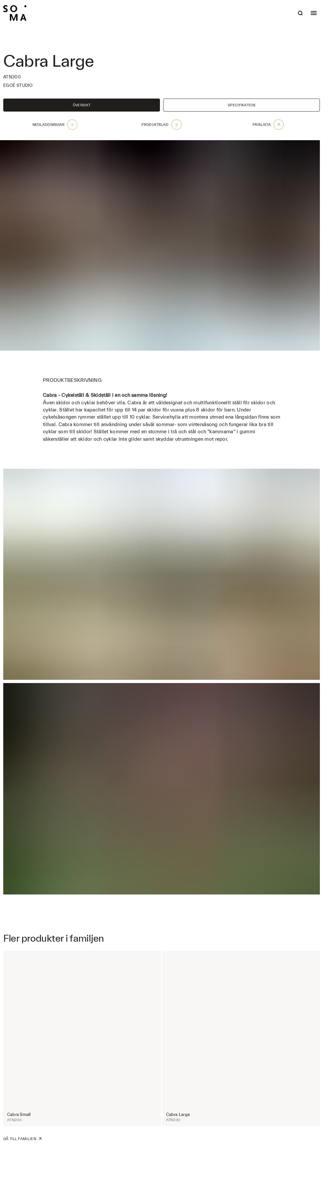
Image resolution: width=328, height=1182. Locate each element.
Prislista (268, 124)
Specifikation (241, 105)
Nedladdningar (55, 124)
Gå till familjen (22, 1139)
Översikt (81, 105)
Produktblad (161, 124)
